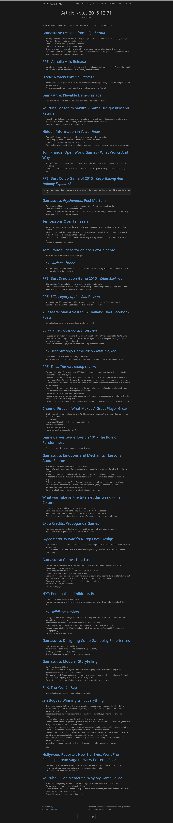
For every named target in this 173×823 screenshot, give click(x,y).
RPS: (58, 262)
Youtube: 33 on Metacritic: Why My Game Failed (82, 777)
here (110, 25)
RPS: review (69, 366)
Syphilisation (110, 3)
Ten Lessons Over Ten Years (65, 221)
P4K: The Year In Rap (59, 687)
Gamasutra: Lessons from (73, 32)
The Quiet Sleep (124, 3)
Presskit (99, 3)
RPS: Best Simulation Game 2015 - (82, 278)
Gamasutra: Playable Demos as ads (71, 95)
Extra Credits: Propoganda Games (70, 523)
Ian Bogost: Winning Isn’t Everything (73, 700)
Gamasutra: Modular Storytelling (70, 661)
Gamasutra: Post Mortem (74, 200)
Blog (77, 3)
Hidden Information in (71, 131)
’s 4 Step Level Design (77, 538)
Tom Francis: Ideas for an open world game (78, 250)
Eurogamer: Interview (69, 330)
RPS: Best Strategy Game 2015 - (79, 351)
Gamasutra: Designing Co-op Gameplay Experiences (86, 640)
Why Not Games (52, 4)
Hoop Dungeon (88, 3)
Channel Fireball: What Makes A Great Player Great (85, 408)
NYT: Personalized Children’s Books (71, 593)
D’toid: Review (68, 77)
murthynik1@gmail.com (51, 809)
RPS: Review (71, 296)
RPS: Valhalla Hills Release (64, 61)
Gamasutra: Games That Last (66, 559)
